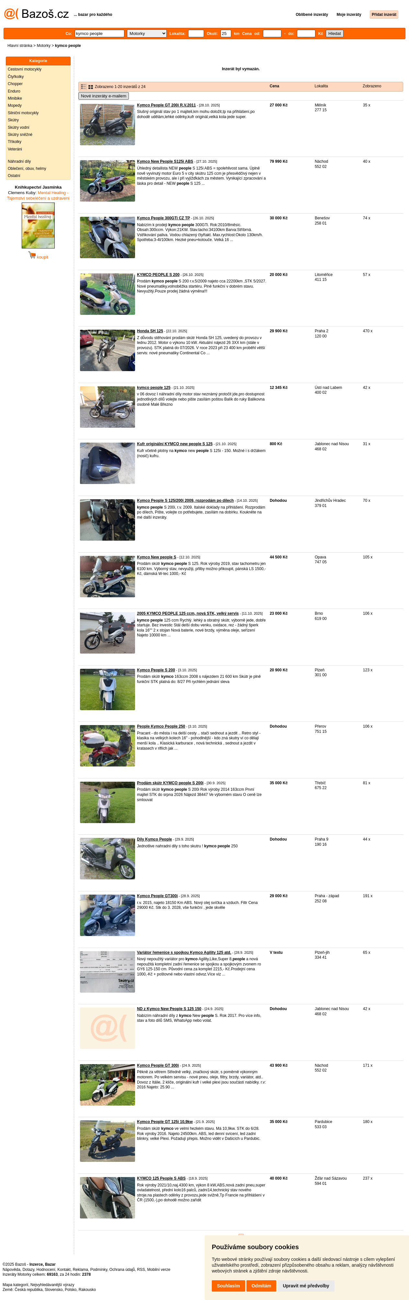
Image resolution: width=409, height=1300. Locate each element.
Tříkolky (14, 141)
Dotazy (28, 1269)
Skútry (13, 120)
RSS (141, 1269)
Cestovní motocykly (24, 69)
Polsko (70, 1289)
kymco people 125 (153, 387)
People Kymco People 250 (161, 726)
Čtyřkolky (16, 76)
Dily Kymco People (154, 839)
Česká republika (28, 1289)
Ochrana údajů (122, 1269)
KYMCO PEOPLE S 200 (158, 274)
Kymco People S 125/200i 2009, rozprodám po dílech (185, 500)
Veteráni (15, 149)
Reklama (80, 1269)
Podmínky (98, 1269)
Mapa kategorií (15, 1285)
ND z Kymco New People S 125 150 (169, 1009)
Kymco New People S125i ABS (165, 161)
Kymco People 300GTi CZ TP (163, 218)
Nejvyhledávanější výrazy (52, 1285)
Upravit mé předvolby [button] (306, 1285)
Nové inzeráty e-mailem (103, 96)
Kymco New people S (156, 557)
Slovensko (53, 1289)
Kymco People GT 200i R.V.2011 (166, 105)
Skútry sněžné (20, 134)
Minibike (15, 98)
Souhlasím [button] (228, 1285)
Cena (274, 86)
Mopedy (15, 105)
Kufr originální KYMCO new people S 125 (174, 444)
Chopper (15, 84)
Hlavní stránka (19, 45)
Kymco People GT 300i (158, 1065)
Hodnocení (46, 1269)
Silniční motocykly (23, 113)
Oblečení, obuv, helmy (27, 168)
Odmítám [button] (261, 1285)
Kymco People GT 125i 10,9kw (165, 1121)
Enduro (14, 91)
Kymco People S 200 (156, 670)
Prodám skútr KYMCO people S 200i (170, 783)
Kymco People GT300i (157, 896)
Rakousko (87, 1289)
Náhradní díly (19, 161)
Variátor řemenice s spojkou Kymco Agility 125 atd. (184, 952)
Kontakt (64, 1269)
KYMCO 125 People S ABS (161, 1178)
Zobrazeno (372, 86)
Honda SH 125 (150, 331)
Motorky (44, 45)
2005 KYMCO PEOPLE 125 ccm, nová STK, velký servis (188, 613)
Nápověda (11, 1269)
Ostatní (14, 175)
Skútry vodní (18, 127)
